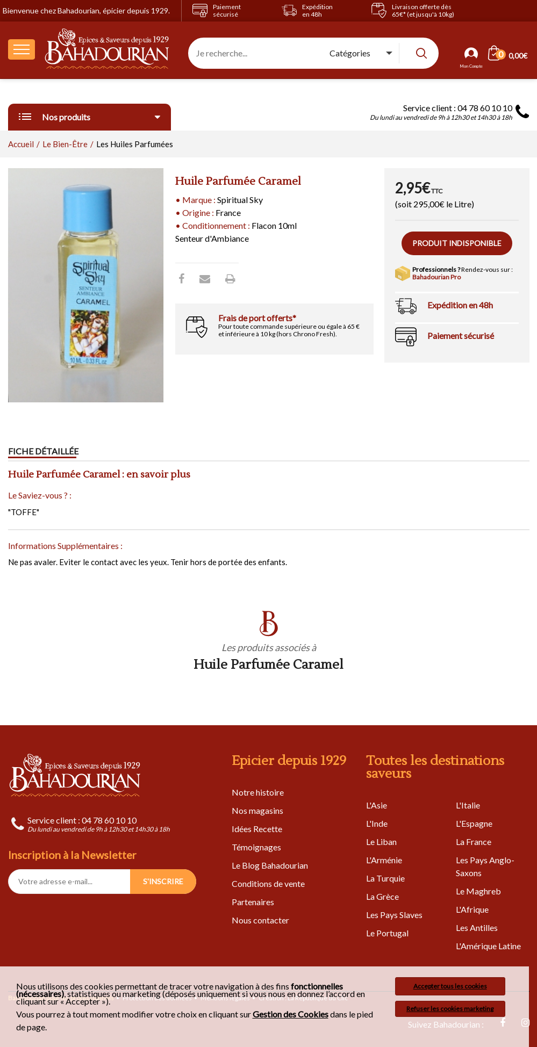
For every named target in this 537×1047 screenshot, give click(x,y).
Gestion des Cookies (290, 1014)
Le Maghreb (478, 891)
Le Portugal (387, 933)
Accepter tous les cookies (450, 986)
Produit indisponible (457, 243)
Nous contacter (260, 920)
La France (473, 841)
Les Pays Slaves (394, 914)
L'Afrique (472, 909)
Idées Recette (257, 829)
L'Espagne (474, 823)
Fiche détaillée (43, 451)
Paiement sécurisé (460, 335)
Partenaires (253, 902)
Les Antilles (477, 927)
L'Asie (376, 805)
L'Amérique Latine (488, 946)
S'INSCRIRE (163, 881)
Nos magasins (257, 810)
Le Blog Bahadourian (270, 865)
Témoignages (256, 847)
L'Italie (468, 805)
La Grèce (382, 896)
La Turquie (385, 878)
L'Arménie (384, 860)
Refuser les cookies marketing (449, 1009)
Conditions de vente (268, 883)
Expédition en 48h (460, 305)
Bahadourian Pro (436, 277)
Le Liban (381, 841)
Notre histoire (258, 792)
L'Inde (377, 823)
